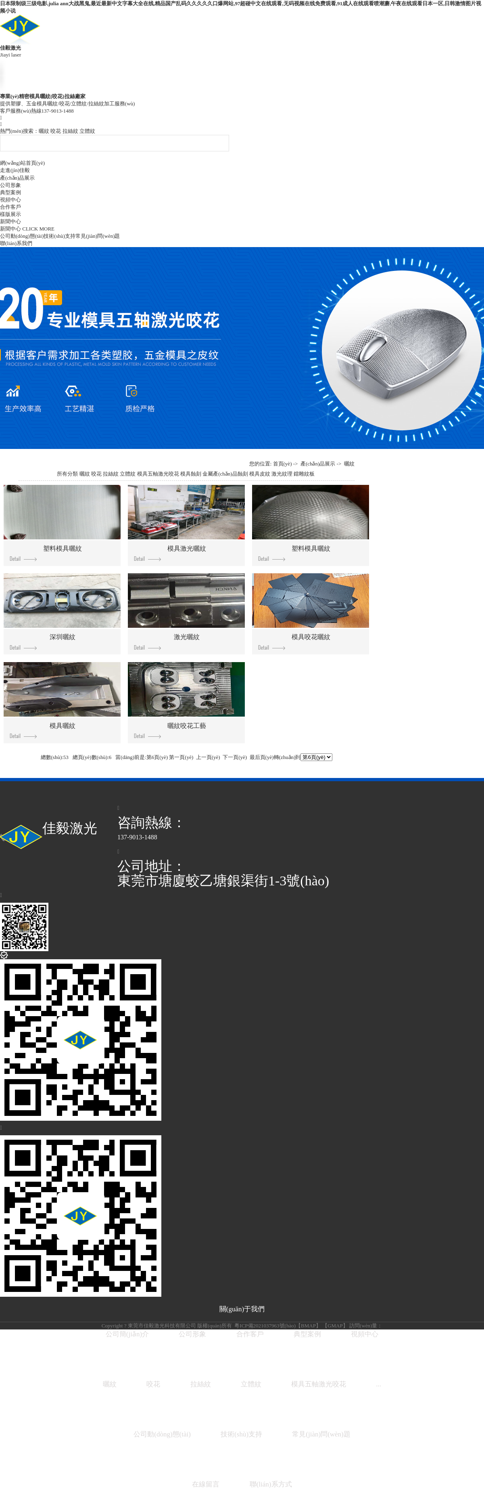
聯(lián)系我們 (16, 243)
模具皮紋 (259, 474)
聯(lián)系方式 (271, 1484)
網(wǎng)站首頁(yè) (22, 163)
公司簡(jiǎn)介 (127, 1334)
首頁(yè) (282, 464)
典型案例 (10, 192)
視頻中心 (10, 200)
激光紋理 (281, 474)
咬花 (55, 131)
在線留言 (205, 1484)
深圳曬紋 (43, 641)
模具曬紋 (43, 730)
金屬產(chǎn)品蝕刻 (225, 474)
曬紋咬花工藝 (170, 730)
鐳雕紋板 (304, 474)
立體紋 (87, 131)
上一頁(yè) (208, 757)
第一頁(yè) (181, 757)
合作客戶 (10, 207)
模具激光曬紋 (170, 553)
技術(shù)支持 (59, 236)
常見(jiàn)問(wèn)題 (97, 236)
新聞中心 (10, 221)
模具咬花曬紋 (294, 641)
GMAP (335, 1326)
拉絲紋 (70, 131)
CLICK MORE (38, 229)
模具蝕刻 (190, 474)
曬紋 (44, 131)
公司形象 (10, 185)
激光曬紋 (167, 641)
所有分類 (67, 474)
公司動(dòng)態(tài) (22, 236)
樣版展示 (10, 214)
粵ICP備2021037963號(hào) (264, 1326)
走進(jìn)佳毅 (15, 170)
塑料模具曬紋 (46, 553)
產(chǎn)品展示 (17, 178)
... (378, 1384)
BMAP (308, 1326)
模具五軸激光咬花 (158, 474)
